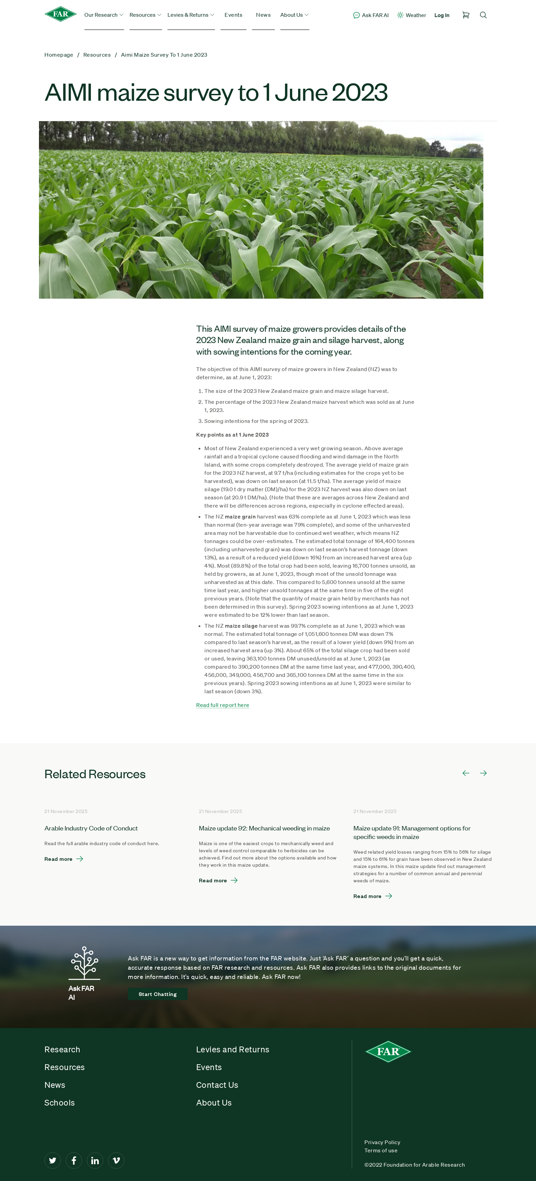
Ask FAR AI (370, 15)
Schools (59, 1102)
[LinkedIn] (95, 1160)
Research (62, 1049)
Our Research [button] (104, 14)
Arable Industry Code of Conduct (91, 827)
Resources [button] (146, 14)
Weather (411, 15)
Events (233, 14)
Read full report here (223, 704)
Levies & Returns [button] (191, 14)
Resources (64, 1067)
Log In (442, 15)
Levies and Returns (233, 1049)
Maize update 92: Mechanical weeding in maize (264, 827)
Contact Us (217, 1085)
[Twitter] (52, 1160)
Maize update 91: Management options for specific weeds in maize (412, 831)
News (263, 14)
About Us (214, 1102)
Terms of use (381, 1150)
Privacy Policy (382, 1142)
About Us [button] (294, 14)
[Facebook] (74, 1160)
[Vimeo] (116, 1160)
